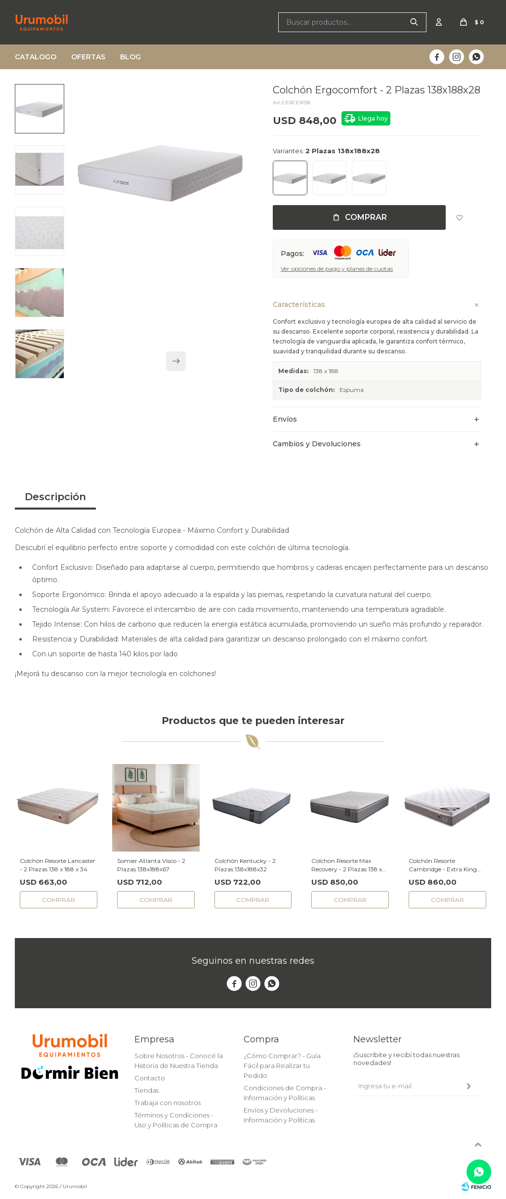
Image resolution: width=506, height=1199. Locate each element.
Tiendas (146, 1090)
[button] (176, 361)
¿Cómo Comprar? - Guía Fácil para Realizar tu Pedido (282, 1065)
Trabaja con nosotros (167, 1103)
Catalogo (35, 56)
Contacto (149, 1078)
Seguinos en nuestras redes (253, 960)
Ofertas (88, 56)
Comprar (366, 217)
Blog (130, 56)
